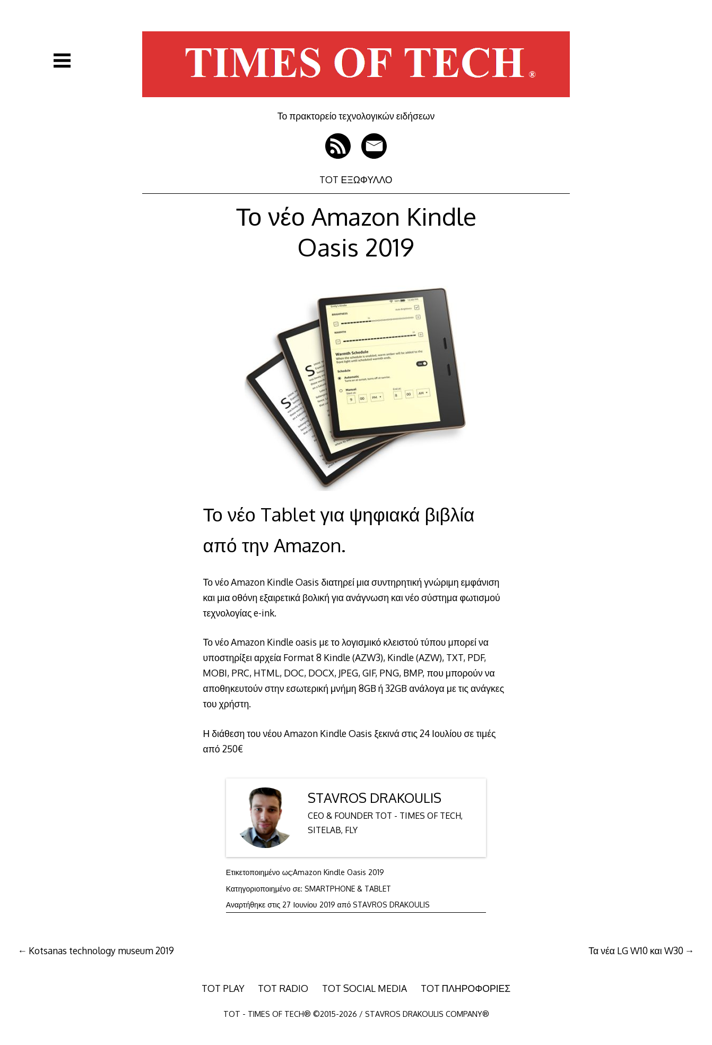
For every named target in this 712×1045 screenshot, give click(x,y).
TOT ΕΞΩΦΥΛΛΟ (355, 179)
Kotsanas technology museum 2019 (101, 950)
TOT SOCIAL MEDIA (364, 988)
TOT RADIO (283, 988)
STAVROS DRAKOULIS (374, 798)
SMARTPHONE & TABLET (348, 888)
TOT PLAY (223, 988)
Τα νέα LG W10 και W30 (635, 950)
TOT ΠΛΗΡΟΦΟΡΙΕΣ (466, 988)
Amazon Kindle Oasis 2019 (338, 872)
